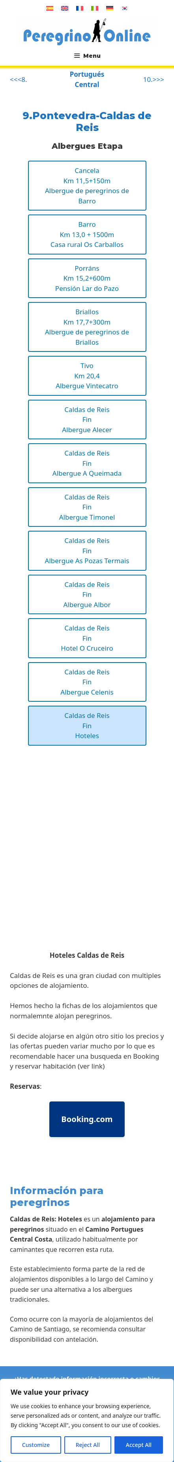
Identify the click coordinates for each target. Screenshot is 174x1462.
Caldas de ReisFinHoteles (86, 725)
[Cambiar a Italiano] (94, 8)
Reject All (88, 1445)
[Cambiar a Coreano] (124, 8)
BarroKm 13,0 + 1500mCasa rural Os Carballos (87, 234)
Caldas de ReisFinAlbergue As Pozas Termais (87, 550)
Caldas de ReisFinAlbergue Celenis (86, 682)
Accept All (139, 1445)
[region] (87, 1420)
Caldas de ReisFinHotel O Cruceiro (87, 638)
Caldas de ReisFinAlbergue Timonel (87, 507)
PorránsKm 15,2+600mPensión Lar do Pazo (87, 278)
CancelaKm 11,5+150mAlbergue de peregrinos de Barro (87, 185)
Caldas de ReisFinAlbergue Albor (86, 594)
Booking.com (86, 1119)
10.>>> (153, 79)
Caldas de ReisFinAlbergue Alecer (87, 419)
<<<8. (18, 79)
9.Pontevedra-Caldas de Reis (87, 121)
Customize (36, 1445)
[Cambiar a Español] (49, 8)
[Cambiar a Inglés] (64, 8)
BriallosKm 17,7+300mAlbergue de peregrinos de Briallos (87, 327)
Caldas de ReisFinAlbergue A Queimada (87, 463)
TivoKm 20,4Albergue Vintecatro (87, 375)
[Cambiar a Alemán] (109, 8)
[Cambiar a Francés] (79, 8)
